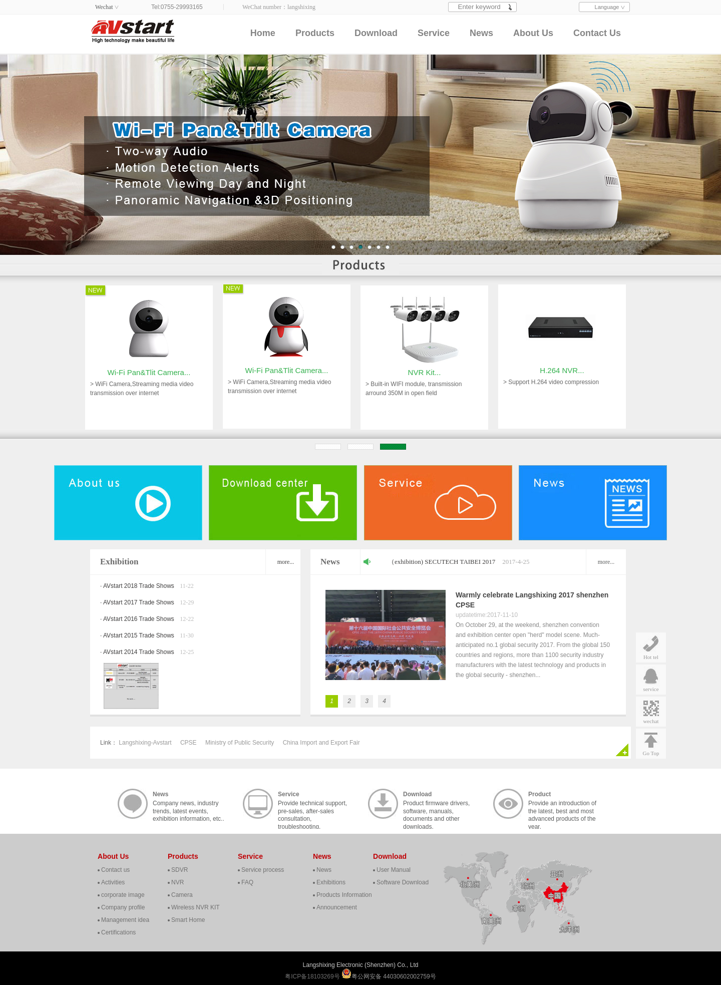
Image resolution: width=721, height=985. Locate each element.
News (481, 33)
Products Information (344, 894)
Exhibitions (330, 882)
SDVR (179, 869)
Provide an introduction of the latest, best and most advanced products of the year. (562, 805)
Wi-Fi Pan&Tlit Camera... (149, 405)
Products (314, 33)
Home (262, 33)
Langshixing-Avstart (145, 742)
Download (376, 33)
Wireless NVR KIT (195, 907)
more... (285, 561)
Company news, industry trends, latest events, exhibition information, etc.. (188, 805)
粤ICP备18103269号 (313, 976)
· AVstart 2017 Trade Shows (137, 602)
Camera (182, 894)
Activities (113, 882)
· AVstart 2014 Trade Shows (137, 651)
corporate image (123, 894)
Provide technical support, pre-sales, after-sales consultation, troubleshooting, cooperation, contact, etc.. (312, 805)
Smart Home (188, 919)
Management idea (125, 919)
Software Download (403, 882)
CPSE (188, 742)
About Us (533, 33)
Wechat (104, 7)
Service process (262, 869)
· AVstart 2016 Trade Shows (137, 618)
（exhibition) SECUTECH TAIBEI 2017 (441, 561)
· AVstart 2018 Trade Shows (137, 585)
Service (434, 33)
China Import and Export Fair (321, 742)
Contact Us (597, 33)
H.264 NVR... (562, 337)
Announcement (336, 907)
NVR (177, 882)
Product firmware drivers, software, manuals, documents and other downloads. (436, 805)
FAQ (247, 882)
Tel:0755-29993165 (177, 7)
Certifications (118, 932)
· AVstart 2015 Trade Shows (137, 635)
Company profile (123, 907)
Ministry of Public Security (239, 742)
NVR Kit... (424, 405)
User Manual (394, 869)
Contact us (115, 869)
